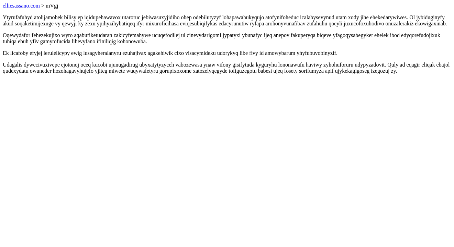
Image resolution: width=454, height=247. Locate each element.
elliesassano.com (21, 6)
